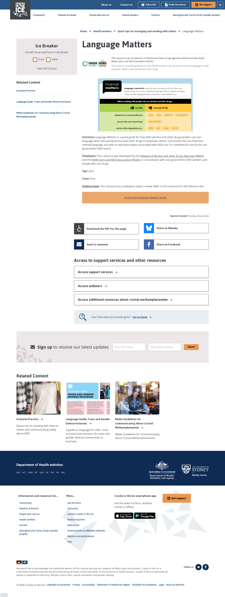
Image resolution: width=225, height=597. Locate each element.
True (41, 59)
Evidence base (90, 186)
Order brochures (175, 5)
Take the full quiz (47, 68)
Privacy (76, 584)
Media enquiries (76, 519)
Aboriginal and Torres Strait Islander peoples (196, 15)
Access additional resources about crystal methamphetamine (125, 299)
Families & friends (67, 15)
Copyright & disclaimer (58, 584)
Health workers (130, 15)
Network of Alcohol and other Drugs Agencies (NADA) (172, 156)
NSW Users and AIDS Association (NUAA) (116, 160)
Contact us (126, 4)
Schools (155, 15)
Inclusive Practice (25, 91)
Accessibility (88, 584)
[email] (129, 347)
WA (63, 472)
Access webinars (92, 286)
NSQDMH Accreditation (144, 584)
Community (39, 15)
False (55, 59)
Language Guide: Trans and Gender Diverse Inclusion (43, 102)
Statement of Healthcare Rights (113, 584)
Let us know (141, 317)
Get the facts (74, 502)
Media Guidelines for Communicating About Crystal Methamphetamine (43, 115)
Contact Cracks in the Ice (80, 514)
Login (161, 584)
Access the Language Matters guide (145, 197)
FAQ (69, 541)
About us (106, 4)
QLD (42, 472)
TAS (52, 472)
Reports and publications (80, 536)
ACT (24, 472)
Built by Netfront (175, 584)
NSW (30, 472)
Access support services (98, 272)
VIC (57, 472)
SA (47, 472)
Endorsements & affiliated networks (86, 530)
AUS (18, 472)
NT (36, 472)
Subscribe (148, 5)
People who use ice (99, 15)
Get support (203, 5)
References (73, 525)
